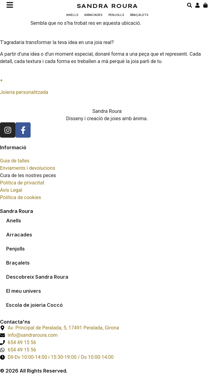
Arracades (93, 15)
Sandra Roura (107, 5)
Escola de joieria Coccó (34, 305)
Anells (72, 15)
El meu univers (23, 291)
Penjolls (116, 15)
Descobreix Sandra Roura (37, 277)
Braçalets (139, 15)
